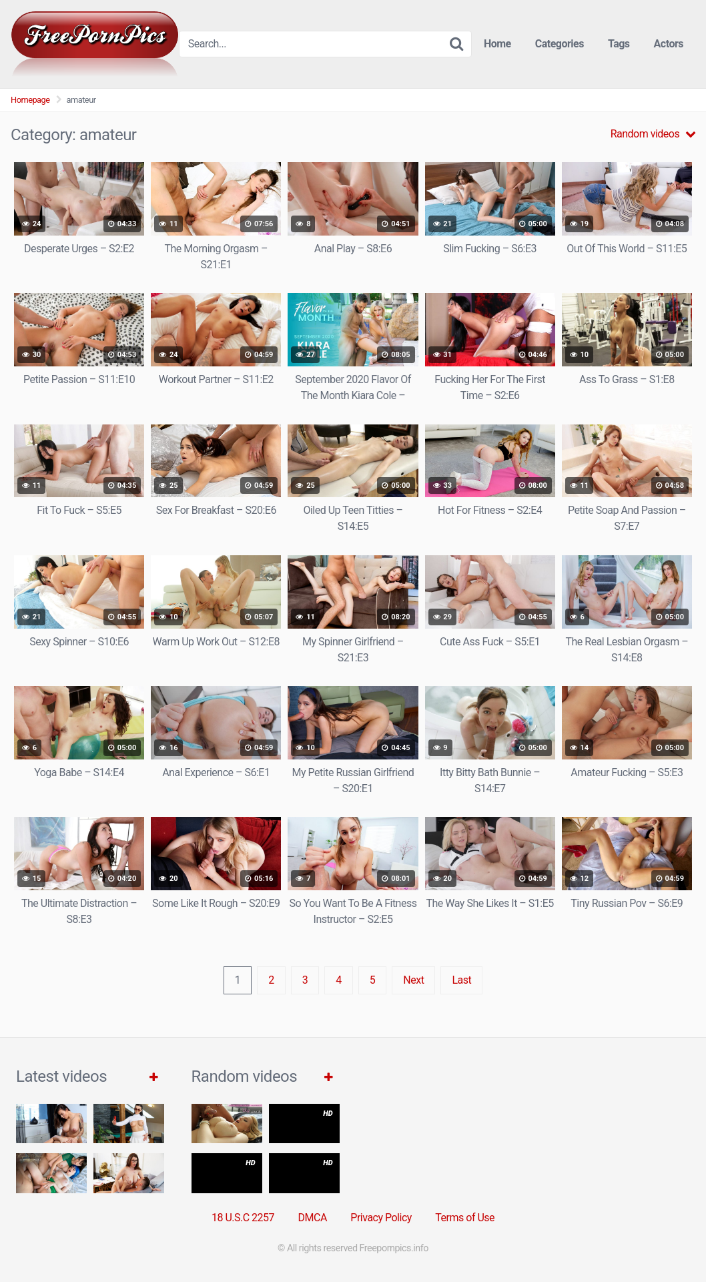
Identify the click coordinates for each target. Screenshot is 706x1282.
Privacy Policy (381, 1217)
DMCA (312, 1217)
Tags (619, 43)
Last (461, 980)
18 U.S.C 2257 (243, 1217)
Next (413, 980)
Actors (668, 43)
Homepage (30, 100)
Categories (559, 43)
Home (497, 43)
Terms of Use (464, 1217)
